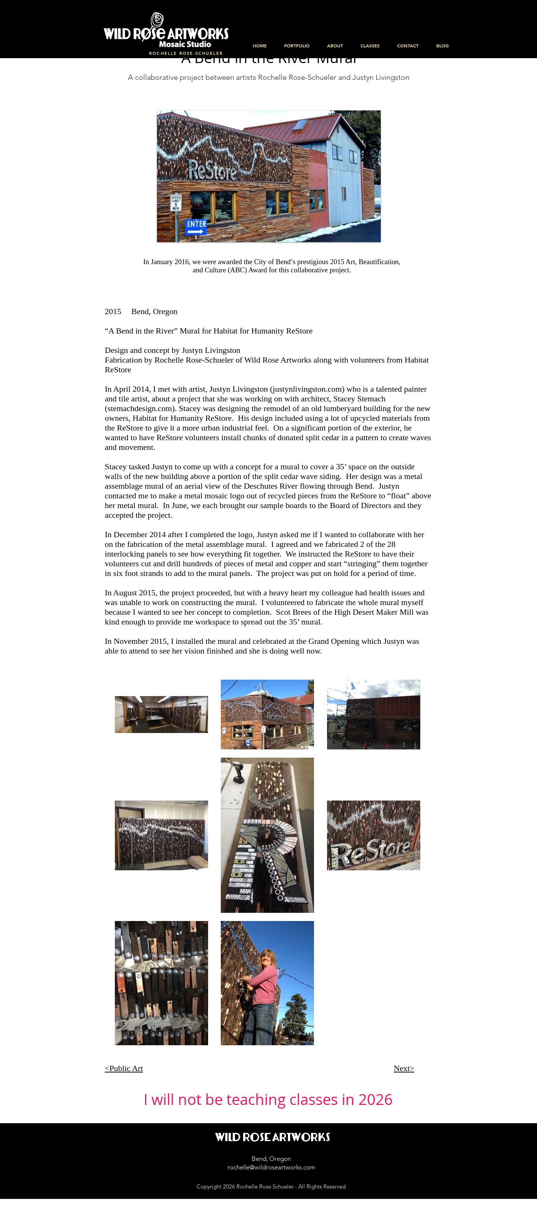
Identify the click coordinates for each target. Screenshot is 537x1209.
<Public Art (124, 1068)
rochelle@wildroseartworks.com (271, 1167)
